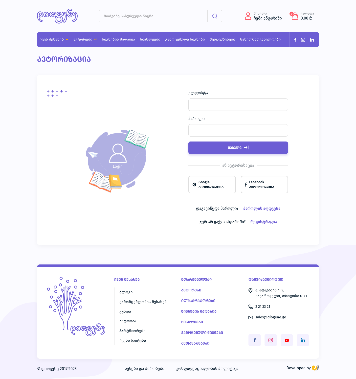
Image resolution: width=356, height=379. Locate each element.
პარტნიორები (132, 331)
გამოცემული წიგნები (202, 333)
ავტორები (191, 290)
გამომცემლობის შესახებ (143, 302)
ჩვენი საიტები (132, 340)
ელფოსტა (198, 93)
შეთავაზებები (195, 343)
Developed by (303, 368)
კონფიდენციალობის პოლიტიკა (207, 369)
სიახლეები (192, 322)
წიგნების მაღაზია (199, 311)
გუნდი (125, 311)
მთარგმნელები (196, 280)
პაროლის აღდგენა (261, 209)
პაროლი (196, 119)
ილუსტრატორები (198, 301)
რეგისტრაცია (263, 222)
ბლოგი (126, 292)
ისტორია (127, 321)
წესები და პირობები (144, 369)
